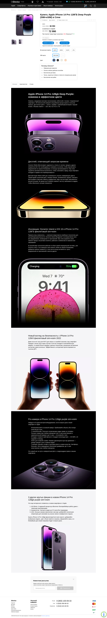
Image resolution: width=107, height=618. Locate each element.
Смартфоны (21, 5)
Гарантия (13, 602)
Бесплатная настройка (50, 77)
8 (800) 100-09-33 (90, 1)
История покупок (33, 606)
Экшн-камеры (48, 5)
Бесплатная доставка (50, 72)
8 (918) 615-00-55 (62, 606)
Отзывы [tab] (31, 84)
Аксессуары (59, 5)
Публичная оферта (15, 611)
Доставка (13, 604)
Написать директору (45, 615)
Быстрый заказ (64, 42)
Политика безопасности (16, 610)
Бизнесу (12, 605)
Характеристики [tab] (23, 84)
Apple (13, 5)
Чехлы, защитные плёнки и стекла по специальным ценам (60, 75)
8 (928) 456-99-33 (75, 1)
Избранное (32, 607)
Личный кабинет (33, 604)
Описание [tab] (14, 84)
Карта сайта (13, 608)
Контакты (56, 1)
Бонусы (32, 609)
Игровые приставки (34, 5)
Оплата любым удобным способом (53, 70)
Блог (60, 1)
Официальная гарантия (50, 68)
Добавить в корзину (48, 42)
